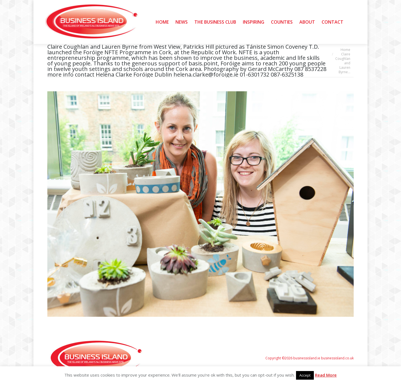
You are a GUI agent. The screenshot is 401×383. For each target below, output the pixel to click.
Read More (326, 375)
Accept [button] (304, 375)
